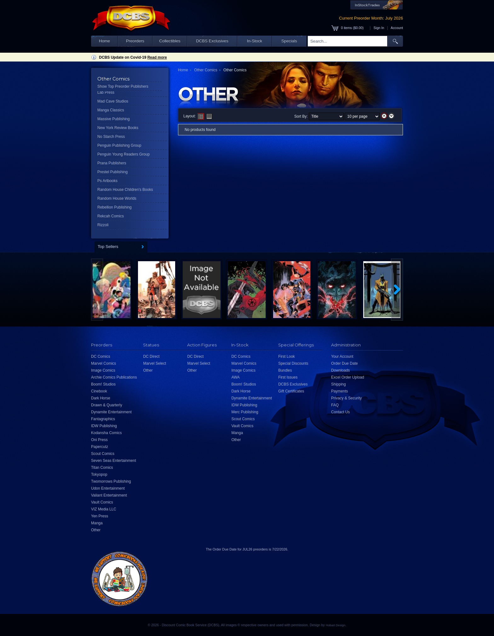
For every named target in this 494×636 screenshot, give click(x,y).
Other (96, 530)
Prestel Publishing (112, 172)
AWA (235, 377)
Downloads (340, 370)
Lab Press (105, 92)
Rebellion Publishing (114, 207)
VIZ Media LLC (103, 509)
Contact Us (340, 412)
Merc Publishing (244, 412)
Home (104, 40)
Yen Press (99, 516)
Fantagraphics (103, 419)
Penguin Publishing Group (119, 145)
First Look (286, 356)
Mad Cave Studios (112, 101)
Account (397, 28)
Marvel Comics (103, 363)
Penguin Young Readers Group (123, 154)
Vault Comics (102, 502)
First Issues (287, 377)
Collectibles (169, 40)
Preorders (135, 40)
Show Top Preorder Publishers (122, 86)
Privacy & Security (346, 398)
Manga (97, 523)
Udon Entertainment (108, 488)
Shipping (338, 384)
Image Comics (103, 370)
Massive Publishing (113, 119)
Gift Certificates (291, 391)
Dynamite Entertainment (111, 412)
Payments (339, 391)
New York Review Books (117, 128)
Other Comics (205, 70)
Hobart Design (335, 625)
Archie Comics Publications (114, 377)
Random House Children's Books (125, 189)
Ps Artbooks (107, 181)
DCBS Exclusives (212, 40)
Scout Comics (102, 453)
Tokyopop (99, 474)
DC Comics (100, 356)
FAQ (335, 405)
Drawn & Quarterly (106, 405)
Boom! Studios (103, 384)
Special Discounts (293, 363)
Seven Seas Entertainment (113, 460)
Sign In (379, 28)
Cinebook (99, 391)
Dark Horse (100, 398)
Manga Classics (110, 110)
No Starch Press (111, 136)
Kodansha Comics (106, 433)
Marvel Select (154, 363)
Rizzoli (102, 225)
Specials (289, 40)
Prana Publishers (111, 163)
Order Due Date (344, 363)
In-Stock (254, 40)
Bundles (285, 370)
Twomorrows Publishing (111, 481)
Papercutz (99, 447)
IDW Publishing (104, 426)
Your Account (342, 356)
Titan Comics (102, 467)
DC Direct (151, 356)
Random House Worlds (116, 198)
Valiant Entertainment (109, 495)
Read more (157, 57)
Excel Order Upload (347, 377)
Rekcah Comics (110, 216)
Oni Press (99, 440)
